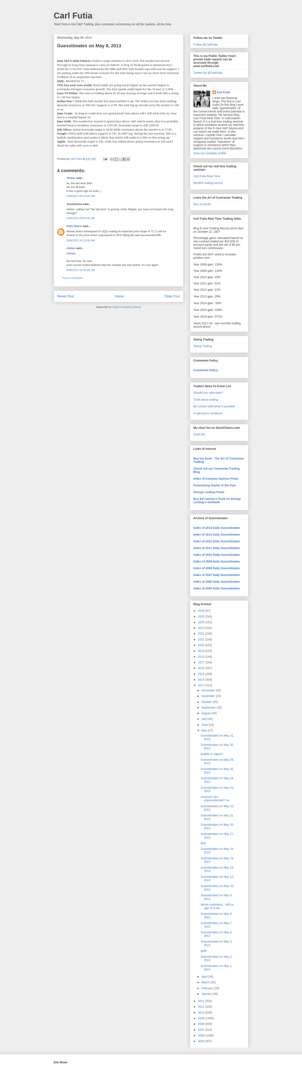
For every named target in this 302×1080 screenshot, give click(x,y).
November (208, 696)
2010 (201, 1012)
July (204, 719)
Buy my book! (202, 204)
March (205, 982)
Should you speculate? (208, 392)
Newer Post (65, 296)
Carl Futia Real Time (206, 176)
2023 (201, 628)
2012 (201, 1001)
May (204, 730)
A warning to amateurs (208, 413)
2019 (201, 650)
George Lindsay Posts (208, 492)
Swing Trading (202, 346)
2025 (201, 616)
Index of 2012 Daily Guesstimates (216, 541)
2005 (201, 1041)
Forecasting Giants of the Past (214, 485)
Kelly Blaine (74, 226)
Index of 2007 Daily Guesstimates (216, 575)
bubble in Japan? (212, 754)
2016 (201, 668)
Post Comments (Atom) (127, 307)
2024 (201, 622)
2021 (201, 639)
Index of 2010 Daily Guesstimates (216, 554)
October (207, 702)
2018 (201, 656)
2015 (201, 674)
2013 (201, 685)
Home (119, 296)
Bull (203, 843)
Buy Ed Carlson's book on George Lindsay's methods (217, 500)
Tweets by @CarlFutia (207, 72)
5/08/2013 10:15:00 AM (80, 240)
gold (203, 950)
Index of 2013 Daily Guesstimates (216, 534)
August (206, 713)
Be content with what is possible (214, 406)
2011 (201, 1006)
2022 (201, 633)
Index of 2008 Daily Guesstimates (216, 568)
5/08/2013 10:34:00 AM (80, 270)
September (208, 707)
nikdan (70, 178)
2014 (201, 679)
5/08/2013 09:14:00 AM (80, 196)
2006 (201, 1035)
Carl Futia (73, 15)
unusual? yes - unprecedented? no (215, 798)
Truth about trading (205, 399)
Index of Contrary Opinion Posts (215, 478)
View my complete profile (209, 153)
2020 (201, 645)
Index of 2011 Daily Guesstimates (216, 548)
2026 (201, 610)
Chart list (199, 434)
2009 (201, 1018)
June (204, 724)
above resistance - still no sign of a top (217, 906)
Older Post (172, 296)
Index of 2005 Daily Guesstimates (216, 588)
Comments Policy (205, 370)
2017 (201, 662)
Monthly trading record (208, 183)
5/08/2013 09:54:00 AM (80, 218)
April (204, 976)
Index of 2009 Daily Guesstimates (216, 561)
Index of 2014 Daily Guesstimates (216, 527)
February (207, 988)
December (208, 690)
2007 (201, 1029)
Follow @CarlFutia (205, 44)
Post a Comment (72, 278)
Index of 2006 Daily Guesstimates (216, 581)
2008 (201, 1024)
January (207, 994)
